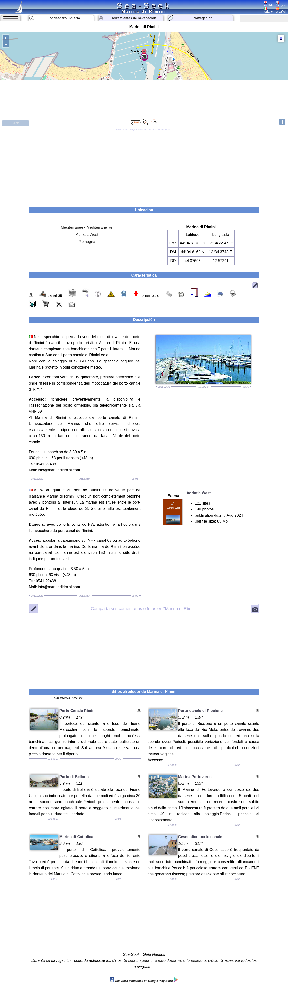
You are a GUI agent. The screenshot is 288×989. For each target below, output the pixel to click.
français (281, 4)
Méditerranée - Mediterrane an (87, 227)
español (281, 10)
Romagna (87, 242)
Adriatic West (87, 234)
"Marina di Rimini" (144, 608)
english (268, 4)
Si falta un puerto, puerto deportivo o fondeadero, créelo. (172, 960)
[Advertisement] (144, 166)
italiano (268, 10)
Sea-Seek (144, 5)
